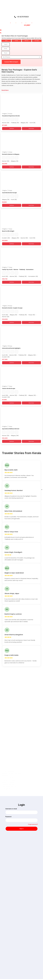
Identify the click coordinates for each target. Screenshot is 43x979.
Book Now (31, 128)
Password (8, 816)
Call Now (11, 128)
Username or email (11, 809)
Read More (5, 90)
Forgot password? (33, 824)
